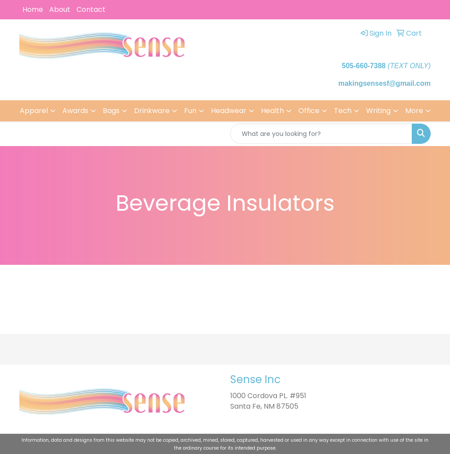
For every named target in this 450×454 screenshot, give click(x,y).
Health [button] (272, 111)
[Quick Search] (321, 134)
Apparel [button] (34, 111)
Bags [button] (111, 111)
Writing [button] (378, 111)
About (59, 9)
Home (32, 9)
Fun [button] (190, 111)
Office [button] (308, 111)
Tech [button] (343, 111)
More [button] (414, 111)
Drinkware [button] (152, 111)
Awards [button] (75, 111)
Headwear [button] (229, 111)
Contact (90, 9)
